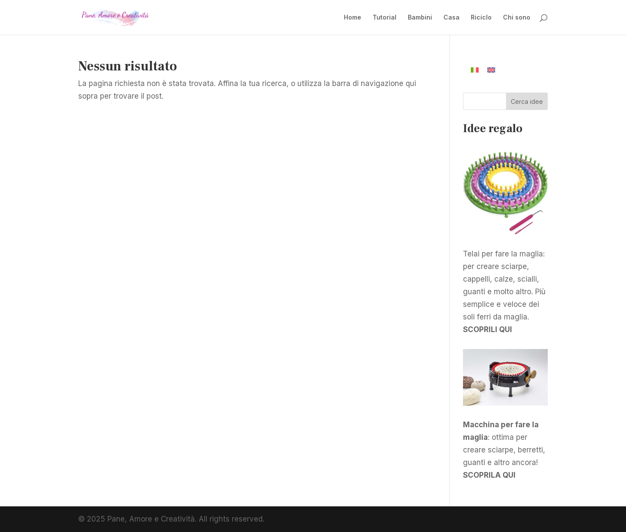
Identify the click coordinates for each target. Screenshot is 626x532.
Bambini (420, 17)
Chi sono (516, 17)
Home (352, 17)
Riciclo (481, 17)
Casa (451, 17)
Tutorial (384, 17)
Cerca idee (527, 101)
